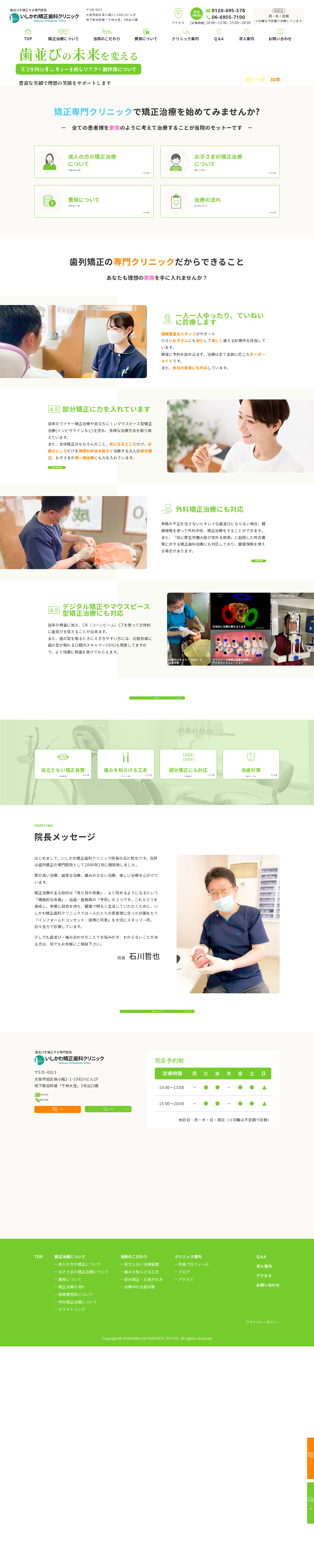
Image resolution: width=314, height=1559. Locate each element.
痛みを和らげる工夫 (141, 1484)
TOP (38, 1469)
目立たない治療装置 (141, 1477)
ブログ (184, 1484)
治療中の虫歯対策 (139, 1499)
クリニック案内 (188, 1469)
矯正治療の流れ (71, 1499)
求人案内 (264, 1479)
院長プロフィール (193, 1477)
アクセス (186, 1492)
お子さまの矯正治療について (83, 1484)
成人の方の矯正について (79, 1477)
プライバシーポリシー (263, 1534)
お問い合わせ (268, 1497)
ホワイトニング (71, 1522)
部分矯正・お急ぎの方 (143, 1492)
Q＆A (261, 1469)
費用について (70, 1492)
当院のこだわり (133, 1469)
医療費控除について (75, 1507)
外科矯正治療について (77, 1514)
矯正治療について (69, 1469)
